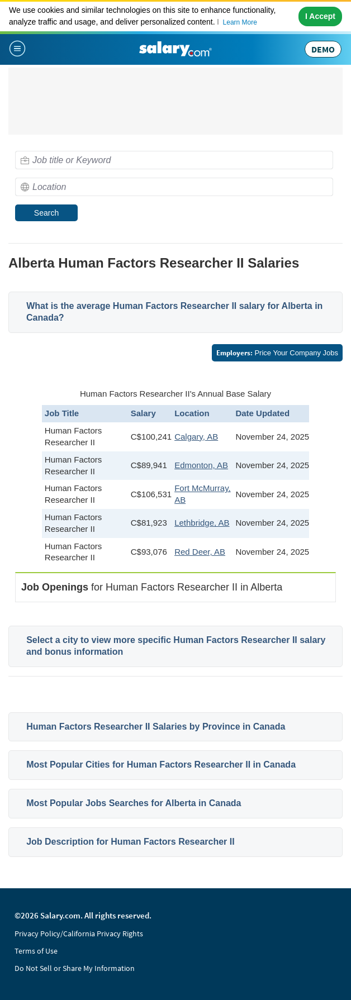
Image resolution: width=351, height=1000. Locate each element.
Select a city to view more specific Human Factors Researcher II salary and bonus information (175, 645)
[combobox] (174, 160)
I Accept (320, 16)
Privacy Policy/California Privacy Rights (79, 933)
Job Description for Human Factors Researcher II (130, 841)
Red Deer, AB (199, 551)
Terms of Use (36, 951)
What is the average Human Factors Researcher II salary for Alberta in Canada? (174, 311)
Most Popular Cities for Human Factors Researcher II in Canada (161, 764)
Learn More (240, 22)
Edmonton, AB (201, 465)
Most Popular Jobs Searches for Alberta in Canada (133, 803)
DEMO (323, 49)
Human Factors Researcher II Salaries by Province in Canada (155, 726)
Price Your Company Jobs (277, 353)
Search (46, 212)
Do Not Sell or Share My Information (75, 968)
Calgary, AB (196, 436)
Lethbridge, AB (201, 522)
